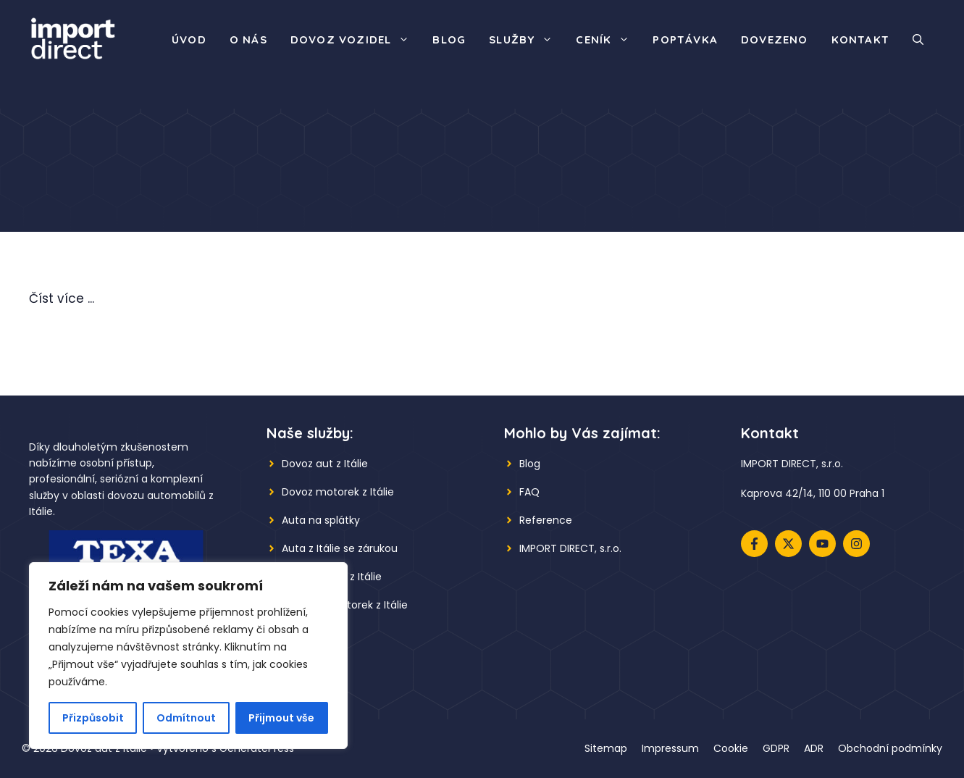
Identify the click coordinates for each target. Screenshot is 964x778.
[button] (918, 40)
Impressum (670, 748)
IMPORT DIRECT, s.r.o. (570, 548)
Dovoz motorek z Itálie (338, 492)
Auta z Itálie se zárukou (340, 548)
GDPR (776, 748)
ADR (813, 748)
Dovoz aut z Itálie (325, 463)
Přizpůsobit (93, 718)
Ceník (608, 40)
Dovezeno (774, 39)
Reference (545, 520)
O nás (248, 39)
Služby (526, 40)
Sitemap (605, 748)
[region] (188, 655)
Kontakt (860, 39)
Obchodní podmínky (890, 748)
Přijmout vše (281, 718)
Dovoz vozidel (356, 40)
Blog (449, 39)
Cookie (730, 748)
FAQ (529, 492)
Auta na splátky (321, 520)
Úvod (189, 39)
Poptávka (685, 39)
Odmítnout (186, 718)
